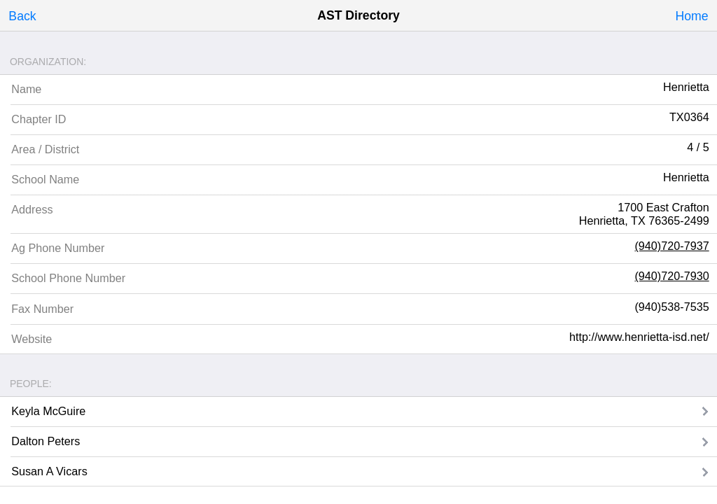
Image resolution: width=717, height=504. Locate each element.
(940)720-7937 (671, 245)
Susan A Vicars (49, 471)
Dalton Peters (45, 441)
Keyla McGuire (48, 411)
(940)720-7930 (671, 276)
